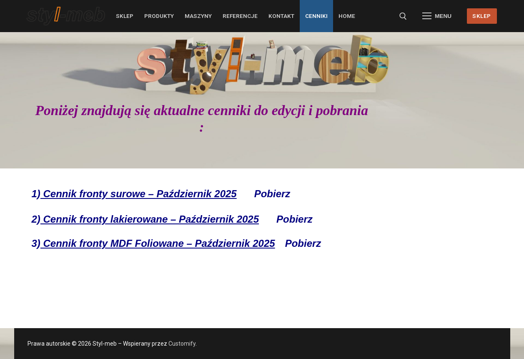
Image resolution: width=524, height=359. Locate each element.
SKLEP (481, 16)
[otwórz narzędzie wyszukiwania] (403, 16)
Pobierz (272, 193)
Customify (182, 343)
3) (153, 243)
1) (134, 193)
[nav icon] (437, 16)
